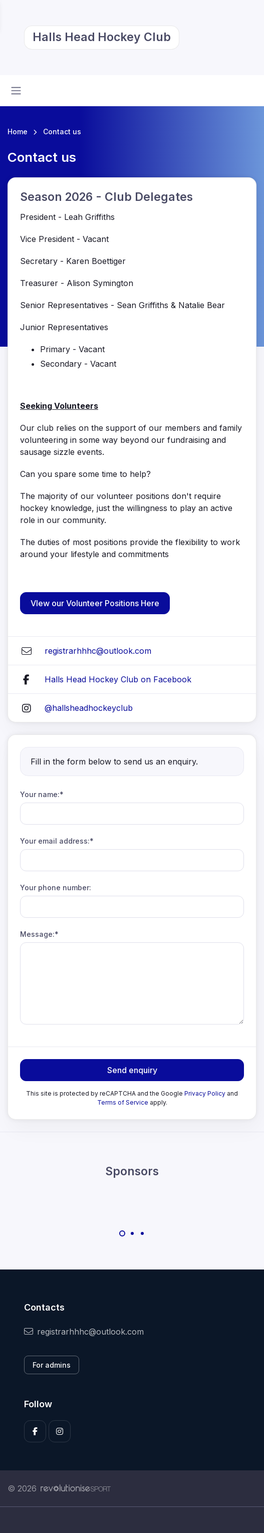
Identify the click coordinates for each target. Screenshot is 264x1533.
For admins (52, 1365)
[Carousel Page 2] (132, 1233)
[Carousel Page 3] (142, 1233)
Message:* (39, 934)
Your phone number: (55, 887)
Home (18, 131)
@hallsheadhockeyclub (89, 708)
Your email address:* (57, 841)
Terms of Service (122, 1102)
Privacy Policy (204, 1093)
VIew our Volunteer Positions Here (95, 603)
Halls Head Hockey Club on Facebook (118, 679)
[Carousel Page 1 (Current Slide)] (122, 1233)
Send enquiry (132, 1070)
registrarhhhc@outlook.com (98, 651)
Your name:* (42, 794)
